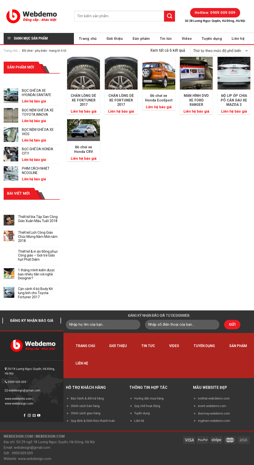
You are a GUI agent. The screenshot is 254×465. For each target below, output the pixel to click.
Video (187, 39)
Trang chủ (88, 39)
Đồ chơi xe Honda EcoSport (159, 98)
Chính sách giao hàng (85, 413)
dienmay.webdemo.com (214, 413)
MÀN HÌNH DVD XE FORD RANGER (196, 100)
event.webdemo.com (212, 406)
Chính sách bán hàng (85, 406)
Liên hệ (238, 39)
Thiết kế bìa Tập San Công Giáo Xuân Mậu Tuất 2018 (38, 219)
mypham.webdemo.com (214, 421)
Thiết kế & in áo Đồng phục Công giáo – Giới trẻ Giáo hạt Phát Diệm (38, 255)
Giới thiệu (114, 39)
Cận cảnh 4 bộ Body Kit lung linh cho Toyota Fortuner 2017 (35, 293)
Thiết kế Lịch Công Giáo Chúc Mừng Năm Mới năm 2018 (38, 237)
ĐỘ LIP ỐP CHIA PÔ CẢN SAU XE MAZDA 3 (234, 100)
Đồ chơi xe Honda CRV (83, 149)
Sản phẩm (141, 39)
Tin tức (166, 39)
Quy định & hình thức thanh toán (93, 421)
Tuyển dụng (211, 39)
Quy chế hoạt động (147, 406)
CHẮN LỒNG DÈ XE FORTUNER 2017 (83, 100)
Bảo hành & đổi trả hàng (87, 398)
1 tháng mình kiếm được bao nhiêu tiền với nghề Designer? (36, 274)
